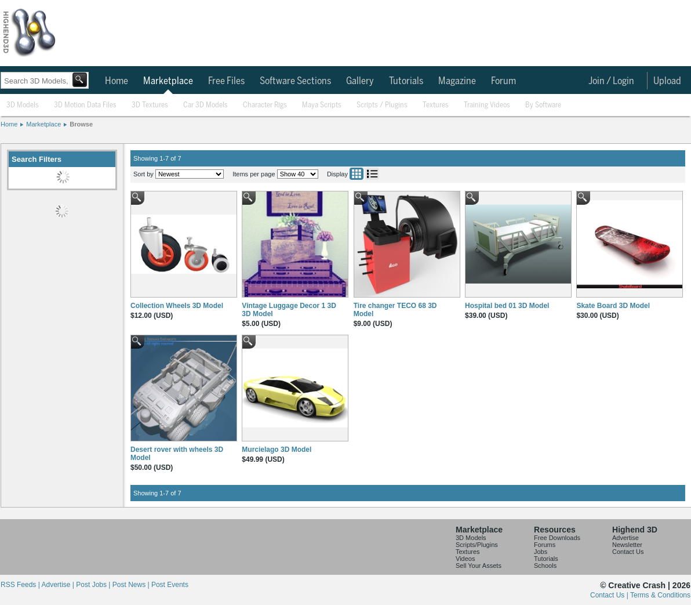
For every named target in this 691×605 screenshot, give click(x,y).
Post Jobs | (94, 585)
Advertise (625, 537)
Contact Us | (610, 595)
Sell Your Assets (478, 565)
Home (116, 81)
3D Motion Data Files (85, 105)
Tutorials (406, 81)
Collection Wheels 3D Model (176, 306)
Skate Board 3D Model (613, 306)
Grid (356, 174)
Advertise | (58, 585)
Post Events (169, 585)
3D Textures (150, 105)
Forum (503, 81)
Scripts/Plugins (477, 544)
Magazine (457, 81)
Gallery (360, 81)
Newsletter (627, 544)
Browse (81, 124)
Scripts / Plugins (382, 105)
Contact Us (627, 551)
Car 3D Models (205, 105)
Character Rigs (265, 105)
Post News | (131, 585)
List (372, 174)
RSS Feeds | (21, 585)
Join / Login (611, 81)
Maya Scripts (321, 105)
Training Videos (487, 105)
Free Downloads (557, 537)
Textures (436, 105)
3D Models (22, 105)
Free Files (226, 81)
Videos (465, 558)
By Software (543, 105)
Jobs (540, 551)
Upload (667, 81)
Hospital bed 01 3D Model (507, 306)
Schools (545, 565)
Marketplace (168, 81)
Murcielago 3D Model (276, 449)
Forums (544, 544)
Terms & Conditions (660, 595)
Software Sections (295, 81)
